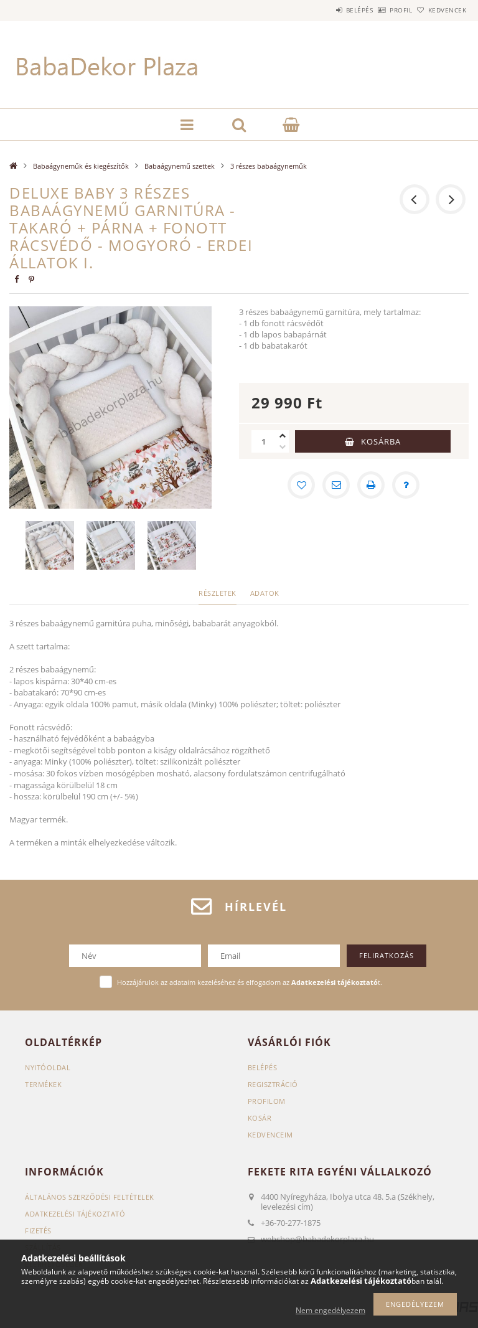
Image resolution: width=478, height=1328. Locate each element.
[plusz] (282, 435)
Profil (380, 10)
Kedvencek (440, 10)
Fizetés (38, 1230)
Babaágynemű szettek (179, 166)
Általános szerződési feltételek (89, 1197)
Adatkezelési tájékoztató (75, 1213)
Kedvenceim (270, 1134)
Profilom (267, 1101)
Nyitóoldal (47, 1067)
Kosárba (381, 441)
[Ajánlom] (336, 485)
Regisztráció (273, 1084)
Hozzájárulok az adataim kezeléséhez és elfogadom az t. (249, 982)
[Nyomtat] (371, 485)
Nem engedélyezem (330, 1310)
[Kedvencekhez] (301, 485)
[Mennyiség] (263, 441)
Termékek (43, 1084)
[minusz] (282, 447)
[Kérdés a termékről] (405, 485)
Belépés (325, 10)
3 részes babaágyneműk (268, 166)
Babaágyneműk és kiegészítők (81, 166)
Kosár (260, 1118)
